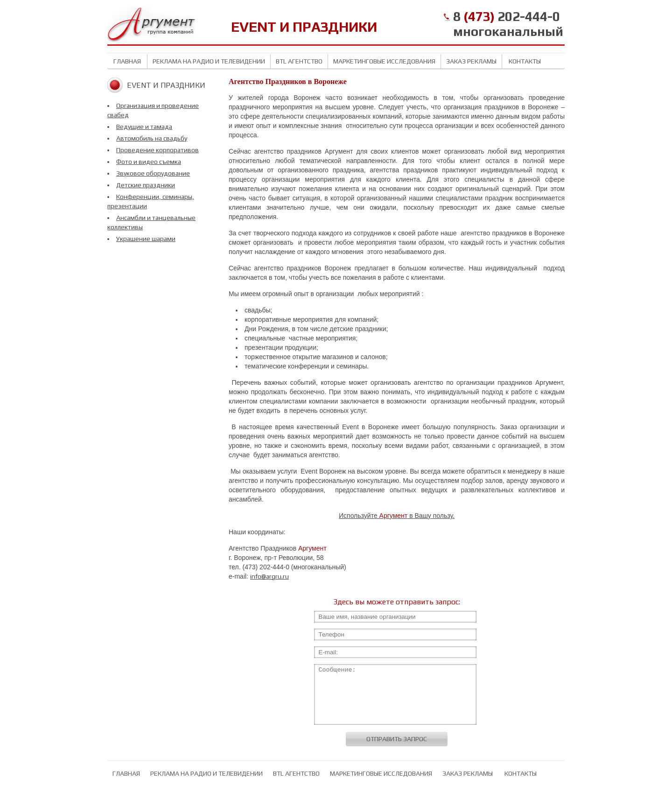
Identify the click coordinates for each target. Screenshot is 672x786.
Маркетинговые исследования (384, 61)
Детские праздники (145, 185)
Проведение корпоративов (157, 150)
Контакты (524, 61)
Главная (127, 61)
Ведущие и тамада (144, 126)
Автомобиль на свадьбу (151, 138)
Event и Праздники (166, 85)
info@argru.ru (269, 576)
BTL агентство (299, 61)
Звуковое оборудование (153, 173)
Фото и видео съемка (148, 161)
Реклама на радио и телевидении (209, 61)
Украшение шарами (145, 238)
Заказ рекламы (471, 61)
